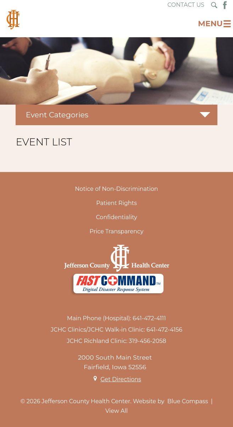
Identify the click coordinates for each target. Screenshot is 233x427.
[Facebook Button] (225, 5)
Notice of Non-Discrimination (116, 188)
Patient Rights (116, 203)
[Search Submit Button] (214, 5)
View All (116, 410)
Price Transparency (117, 231)
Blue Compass (187, 401)
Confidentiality (116, 217)
